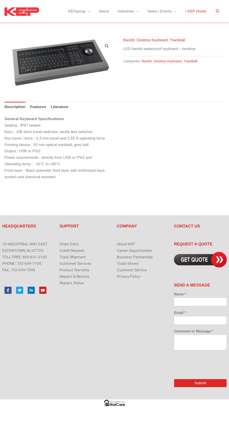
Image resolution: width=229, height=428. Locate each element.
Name (180, 294)
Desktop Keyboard (152, 40)
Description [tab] (14, 107)
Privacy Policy (128, 276)
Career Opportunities (134, 250)
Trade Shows (128, 263)
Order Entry (69, 244)
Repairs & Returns (74, 276)
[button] (217, 11)
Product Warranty (74, 270)
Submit (200, 383)
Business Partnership (135, 257)
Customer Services (75, 263)
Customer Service (132, 270)
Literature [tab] (59, 107)
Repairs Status (72, 283)
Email (180, 313)
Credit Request (72, 250)
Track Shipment (73, 257)
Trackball (177, 40)
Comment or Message (193, 331)
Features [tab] (38, 107)
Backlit (128, 40)
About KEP (126, 244)
